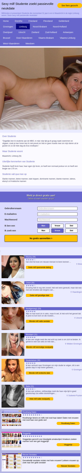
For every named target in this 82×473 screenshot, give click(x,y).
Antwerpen (68, 32)
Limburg (23, 26)
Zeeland (35, 32)
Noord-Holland (60, 26)
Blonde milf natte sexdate (39, 321)
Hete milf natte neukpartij (40, 399)
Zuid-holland (51, 32)
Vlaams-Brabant (46, 38)
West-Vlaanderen (11, 43)
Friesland (32, 21)
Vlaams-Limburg (67, 38)
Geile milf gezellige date (39, 295)
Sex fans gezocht (69, 5)
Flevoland (48, 21)
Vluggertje (68, 445)
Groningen (8, 26)
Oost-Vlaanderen (24, 38)
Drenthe (18, 21)
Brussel (6, 38)
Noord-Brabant (40, 26)
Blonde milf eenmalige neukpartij (39, 347)
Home (6, 21)
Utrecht (21, 32)
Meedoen (30, 43)
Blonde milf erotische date (39, 373)
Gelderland (64, 21)
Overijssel (7, 32)
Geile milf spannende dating (39, 267)
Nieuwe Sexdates (68, 466)
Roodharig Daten (68, 423)
